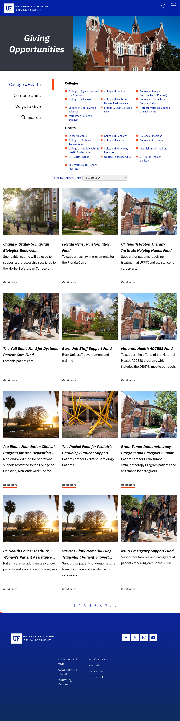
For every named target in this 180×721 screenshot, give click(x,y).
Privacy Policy (97, 677)
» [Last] (115, 605)
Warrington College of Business (80, 117)
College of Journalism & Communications (153, 101)
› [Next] (110, 605)
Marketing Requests (65, 682)
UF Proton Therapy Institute (151, 158)
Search (31, 117)
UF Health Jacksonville (117, 156)
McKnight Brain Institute (153, 148)
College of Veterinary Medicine (116, 150)
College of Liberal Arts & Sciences (82, 109)
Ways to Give (28, 106)
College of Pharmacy (152, 140)
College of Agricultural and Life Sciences (83, 93)
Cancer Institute (77, 135)
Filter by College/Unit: (67, 178)
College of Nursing (114, 140)
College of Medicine (151, 135)
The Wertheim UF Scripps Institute (82, 166)
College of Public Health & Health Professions (83, 150)
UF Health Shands (78, 156)
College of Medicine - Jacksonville (80, 142)
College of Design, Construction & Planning (153, 93)
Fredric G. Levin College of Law (119, 109)
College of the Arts (115, 91)
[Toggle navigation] (173, 6)
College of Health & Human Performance (116, 101)
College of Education (80, 99)
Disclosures (96, 671)
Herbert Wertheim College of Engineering (155, 109)
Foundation (95, 665)
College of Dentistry (115, 135)
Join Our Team (98, 659)
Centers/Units (27, 95)
